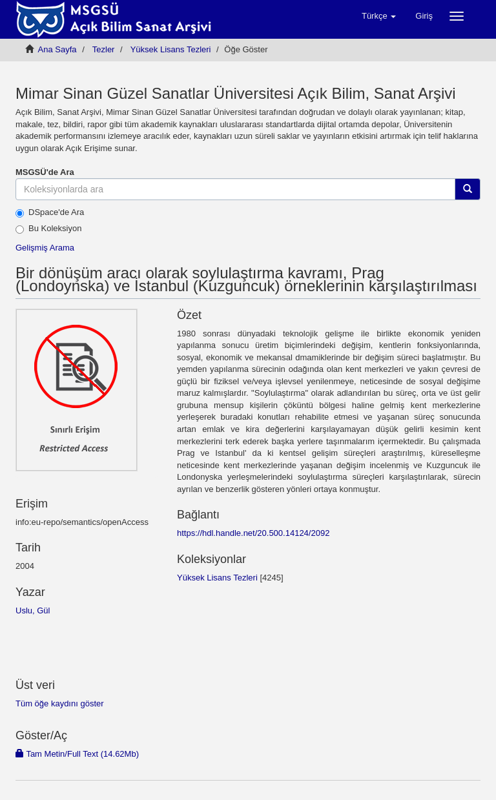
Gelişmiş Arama (45, 247)
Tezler (103, 49)
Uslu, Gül (33, 610)
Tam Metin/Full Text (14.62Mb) (77, 754)
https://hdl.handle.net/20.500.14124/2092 (253, 533)
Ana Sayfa (57, 49)
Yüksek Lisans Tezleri (170, 49)
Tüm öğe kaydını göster (60, 703)
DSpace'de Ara (50, 212)
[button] (379, 16)
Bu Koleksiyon (48, 228)
